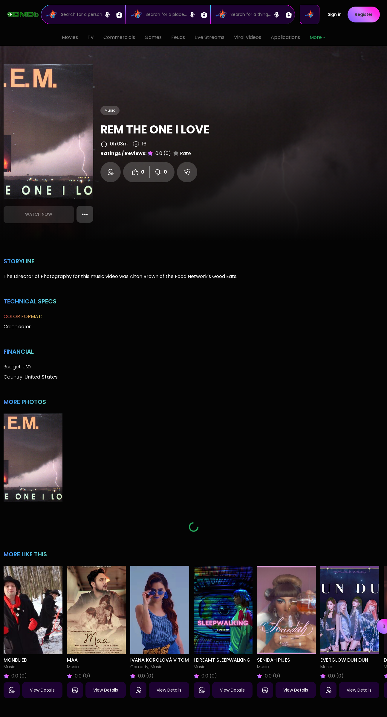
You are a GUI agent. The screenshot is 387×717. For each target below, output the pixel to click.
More (317, 37)
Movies (70, 37)
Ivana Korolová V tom (159, 660)
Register (364, 14)
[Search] (83, 14)
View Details (42, 690)
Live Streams (209, 37)
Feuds (178, 37)
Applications (285, 37)
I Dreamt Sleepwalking (222, 660)
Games (153, 37)
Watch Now (38, 214)
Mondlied (15, 660)
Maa (72, 660)
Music (110, 110)
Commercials (119, 37)
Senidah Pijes (273, 660)
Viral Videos (247, 37)
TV (91, 37)
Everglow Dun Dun (344, 660)
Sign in (335, 14)
